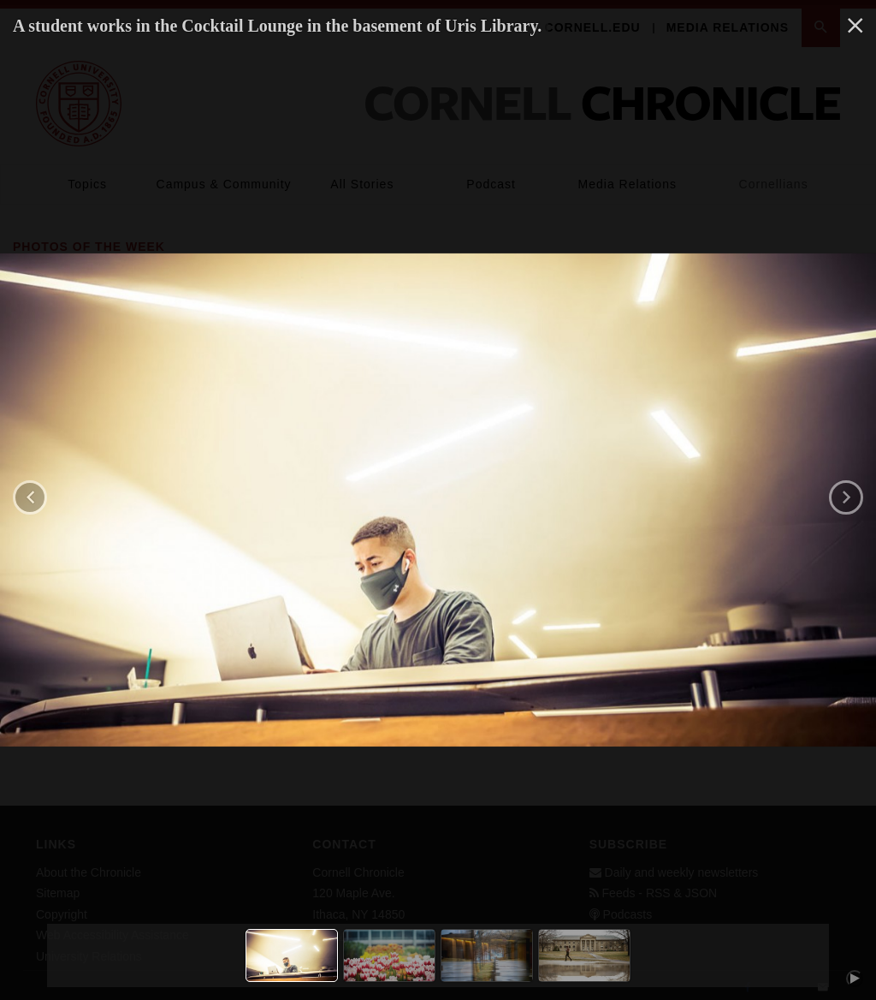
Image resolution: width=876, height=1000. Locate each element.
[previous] (30, 497)
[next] (846, 497)
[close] (855, 26)
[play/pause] (854, 978)
